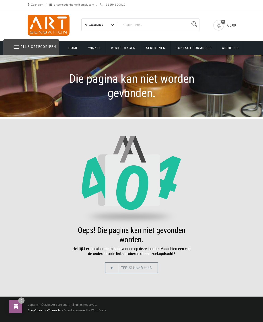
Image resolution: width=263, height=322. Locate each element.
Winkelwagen (123, 48)
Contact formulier (194, 48)
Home (73, 48)
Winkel (94, 48)
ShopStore (35, 310)
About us (230, 48)
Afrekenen (156, 48)
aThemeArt (54, 310)
